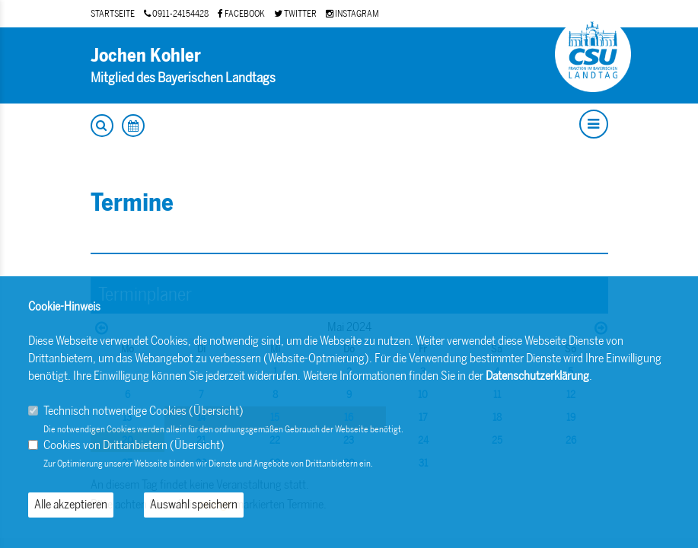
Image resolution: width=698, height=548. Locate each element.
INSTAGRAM (352, 13)
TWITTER (295, 13)
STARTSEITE (113, 13)
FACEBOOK (241, 13)
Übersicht (216, 410)
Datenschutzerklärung (537, 375)
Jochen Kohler (146, 55)
